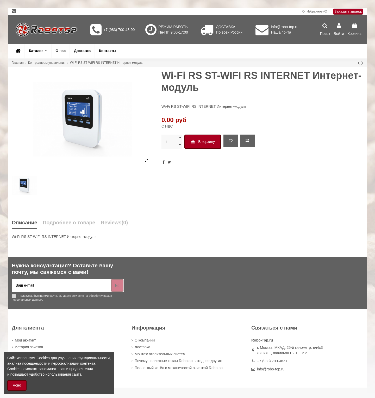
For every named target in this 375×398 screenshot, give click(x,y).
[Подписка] (117, 285)
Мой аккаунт (25, 340)
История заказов (29, 347)
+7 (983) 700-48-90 (119, 30)
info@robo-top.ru (284, 27)
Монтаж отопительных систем (160, 354)
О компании (145, 340)
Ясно (17, 385)
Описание (24, 222)
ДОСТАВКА (225, 27)
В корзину (203, 142)
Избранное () (315, 11)
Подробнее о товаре (69, 222)
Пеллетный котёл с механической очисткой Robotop (179, 368)
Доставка (142, 347)
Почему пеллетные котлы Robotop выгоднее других (178, 361)
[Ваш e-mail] (61, 285)
